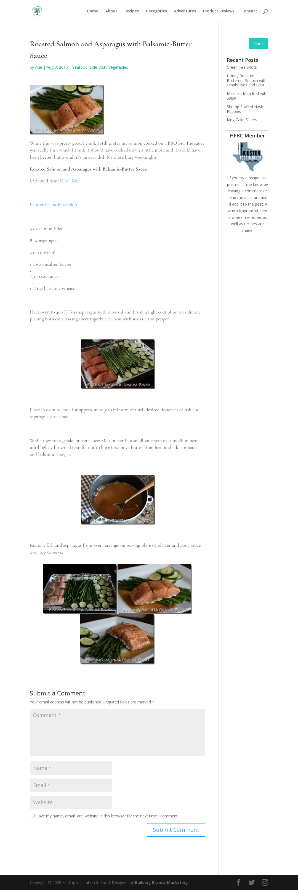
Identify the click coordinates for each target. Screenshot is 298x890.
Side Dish (98, 67)
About (111, 11)
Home (92, 11)
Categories (156, 11)
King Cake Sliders (242, 119)
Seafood (79, 67)
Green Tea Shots (242, 67)
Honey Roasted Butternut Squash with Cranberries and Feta (247, 80)
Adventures (185, 11)
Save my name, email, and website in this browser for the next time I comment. (107, 816)
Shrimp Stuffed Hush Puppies (245, 109)
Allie (38, 67)
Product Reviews (218, 11)
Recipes (131, 11)
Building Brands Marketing (161, 882)
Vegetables (118, 67)
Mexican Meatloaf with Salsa (247, 96)
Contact (249, 11)
